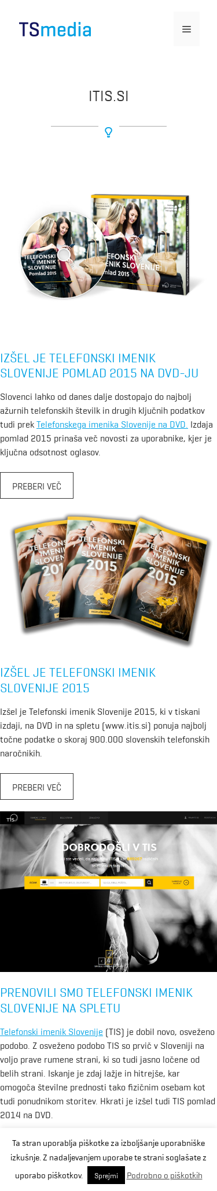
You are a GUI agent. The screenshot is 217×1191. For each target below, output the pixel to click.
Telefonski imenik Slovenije (51, 1031)
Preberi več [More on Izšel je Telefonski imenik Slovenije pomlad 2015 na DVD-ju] (36, 485)
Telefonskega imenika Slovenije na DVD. (112, 424)
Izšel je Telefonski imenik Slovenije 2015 (78, 679)
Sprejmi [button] (106, 1175)
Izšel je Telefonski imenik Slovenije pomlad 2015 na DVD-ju (99, 364)
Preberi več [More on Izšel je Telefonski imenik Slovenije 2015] (36, 786)
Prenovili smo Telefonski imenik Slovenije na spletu (96, 999)
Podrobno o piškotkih (165, 1174)
